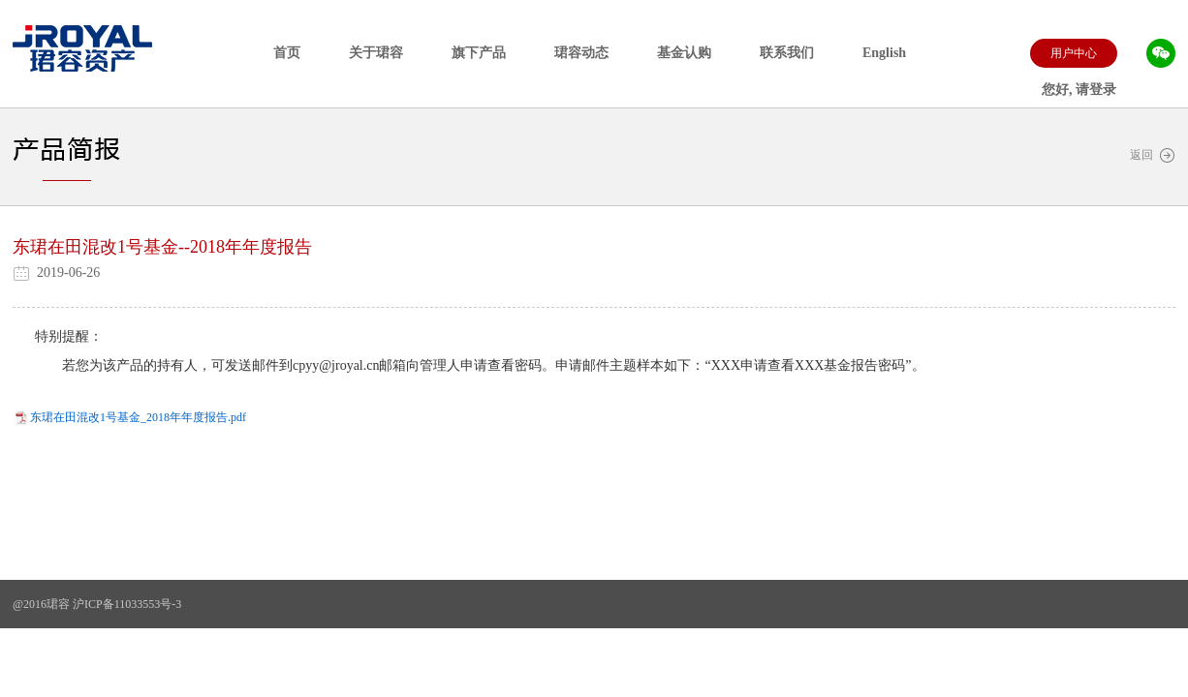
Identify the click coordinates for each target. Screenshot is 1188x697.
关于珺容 (376, 52)
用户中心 (1073, 53)
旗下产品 (479, 52)
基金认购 (684, 52)
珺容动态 (581, 52)
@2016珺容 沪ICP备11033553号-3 (97, 604)
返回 (1152, 155)
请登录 (1096, 89)
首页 (286, 52)
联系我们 (787, 52)
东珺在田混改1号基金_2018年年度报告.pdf (138, 417)
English (884, 52)
